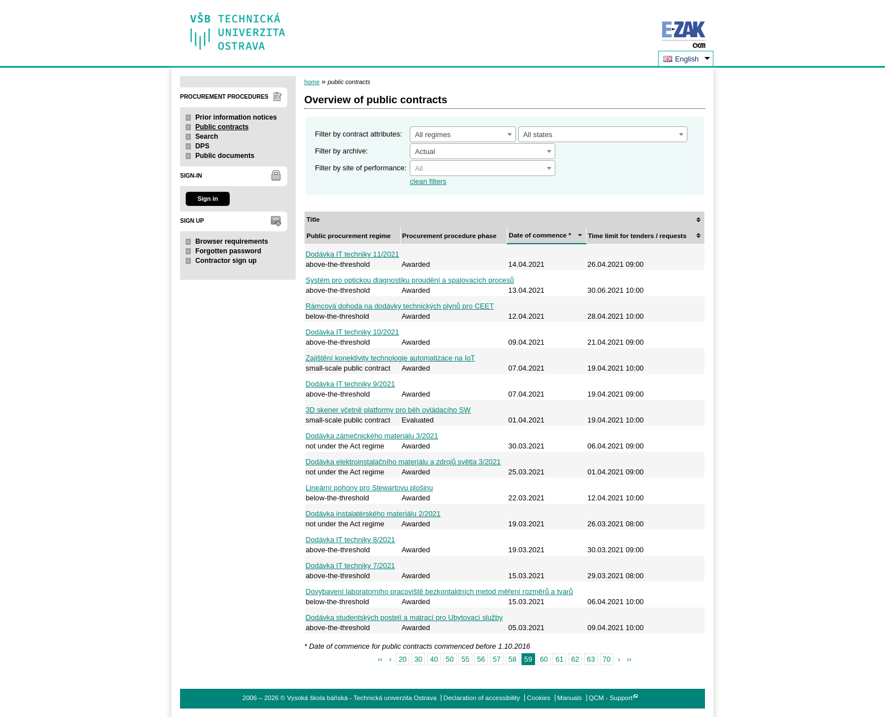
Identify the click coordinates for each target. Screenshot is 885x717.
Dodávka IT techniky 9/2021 (350, 384)
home (311, 81)
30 (418, 659)
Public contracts (222, 127)
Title (312, 219)
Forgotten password (228, 251)
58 (512, 659)
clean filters (428, 181)
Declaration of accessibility (482, 697)
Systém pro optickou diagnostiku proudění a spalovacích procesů (410, 280)
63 (591, 659)
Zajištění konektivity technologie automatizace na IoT (390, 358)
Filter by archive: (341, 151)
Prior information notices (236, 117)
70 (607, 659)
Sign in (208, 198)
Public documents (225, 156)
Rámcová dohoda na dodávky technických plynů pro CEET (400, 306)
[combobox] (463, 134)
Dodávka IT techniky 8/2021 (350, 539)
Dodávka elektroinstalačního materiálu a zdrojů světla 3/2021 (403, 462)
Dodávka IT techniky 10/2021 (353, 332)
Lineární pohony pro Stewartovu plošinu (369, 487)
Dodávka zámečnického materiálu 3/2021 (372, 436)
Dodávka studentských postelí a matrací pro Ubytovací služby (404, 617)
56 (481, 659)
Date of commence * (540, 235)
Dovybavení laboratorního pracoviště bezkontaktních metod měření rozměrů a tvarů (439, 591)
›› (629, 659)
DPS (202, 146)
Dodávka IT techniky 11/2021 (353, 254)
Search (206, 136)
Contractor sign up (226, 261)
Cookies (539, 697)
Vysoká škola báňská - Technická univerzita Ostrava (238, 27)
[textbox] (482, 169)
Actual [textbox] (425, 151)
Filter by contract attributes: (358, 134)
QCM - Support (610, 697)
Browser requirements (231, 241)
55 (465, 659)
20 (402, 659)
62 (575, 659)
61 (559, 659)
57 (497, 659)
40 (434, 659)
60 (543, 659)
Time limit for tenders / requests (637, 235)
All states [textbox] (538, 134)
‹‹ (380, 659)
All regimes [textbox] (432, 134)
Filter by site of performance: (360, 168)
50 (450, 659)
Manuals (569, 697)
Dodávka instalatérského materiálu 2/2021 (373, 513)
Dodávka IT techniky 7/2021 (350, 565)
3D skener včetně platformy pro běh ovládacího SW (388, 410)
